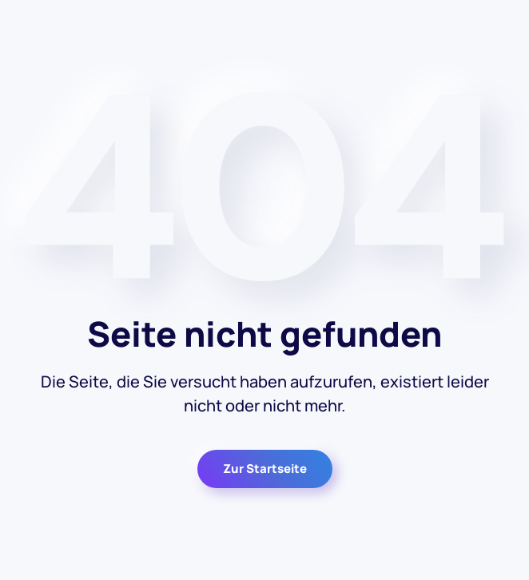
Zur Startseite (265, 468)
